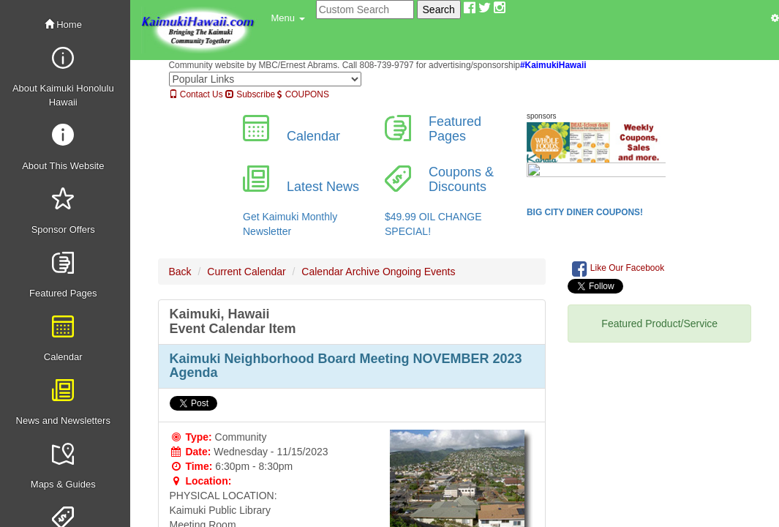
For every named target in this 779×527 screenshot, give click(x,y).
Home (63, 24)
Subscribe (250, 94)
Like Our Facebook (618, 268)
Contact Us (196, 94)
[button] (288, 18)
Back (180, 271)
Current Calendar (246, 271)
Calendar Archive (340, 271)
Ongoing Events (419, 271)
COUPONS (302, 94)
